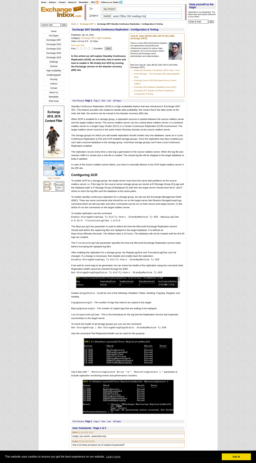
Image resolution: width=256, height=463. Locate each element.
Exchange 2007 (53, 40)
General (53, 66)
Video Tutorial (53, 178)
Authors (52, 2)
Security (53, 79)
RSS (93, 2)
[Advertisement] (202, 77)
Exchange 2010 (53, 44)
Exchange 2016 (53, 53)
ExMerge (53, 62)
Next (103, 101)
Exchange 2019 (53, 57)
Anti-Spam (54, 35)
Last (109, 101)
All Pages (117, 101)
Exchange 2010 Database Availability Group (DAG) (155, 87)
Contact (62, 2)
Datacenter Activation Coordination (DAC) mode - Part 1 (157, 70)
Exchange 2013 (53, 49)
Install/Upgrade (54, 75)
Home (43, 2)
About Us (72, 2)
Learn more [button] (113, 456)
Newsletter (83, 2)
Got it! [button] (236, 456)
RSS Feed (54, 101)
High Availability (53, 70)
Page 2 (97, 101)
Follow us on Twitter (110, 2)
